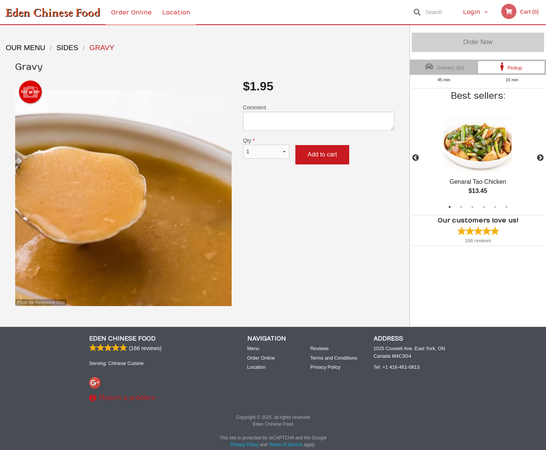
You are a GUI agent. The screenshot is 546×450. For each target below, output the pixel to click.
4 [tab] (484, 207)
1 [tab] (449, 207)
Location (177, 12)
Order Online (131, 12)
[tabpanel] (478, 158)
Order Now (478, 42)
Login (471, 12)
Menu (253, 349)
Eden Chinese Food (122, 339)
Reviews (319, 349)
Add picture (30, 92)
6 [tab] (506, 207)
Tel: (396, 367)
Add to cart (322, 154)
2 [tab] (461, 207)
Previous (415, 158)
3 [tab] (472, 207)
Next (540, 158)
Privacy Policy (325, 367)
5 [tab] (495, 207)
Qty (266, 148)
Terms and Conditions (333, 358)
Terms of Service (286, 445)
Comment (318, 117)
